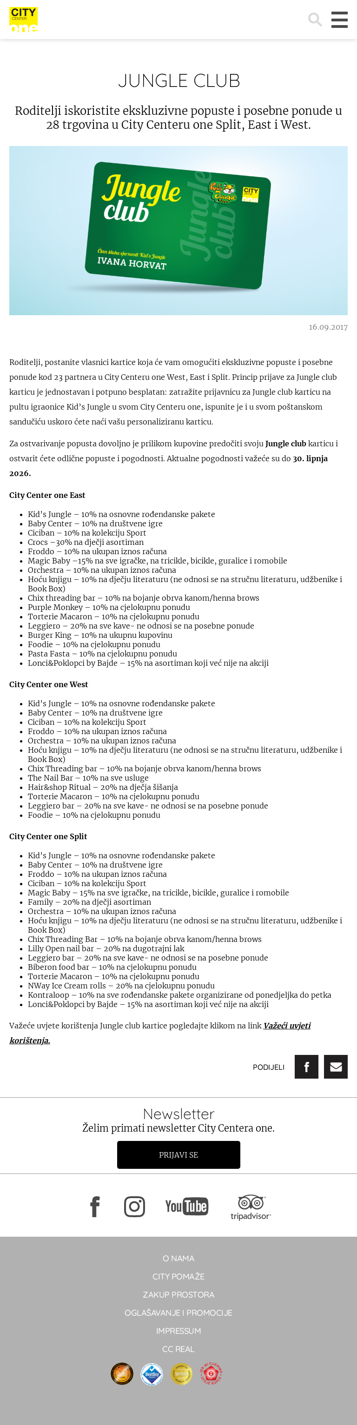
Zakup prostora (178, 1294)
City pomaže (178, 1276)
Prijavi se (178, 1155)
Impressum (178, 1331)
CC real (178, 1349)
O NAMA (178, 1258)
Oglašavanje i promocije (178, 1312)
